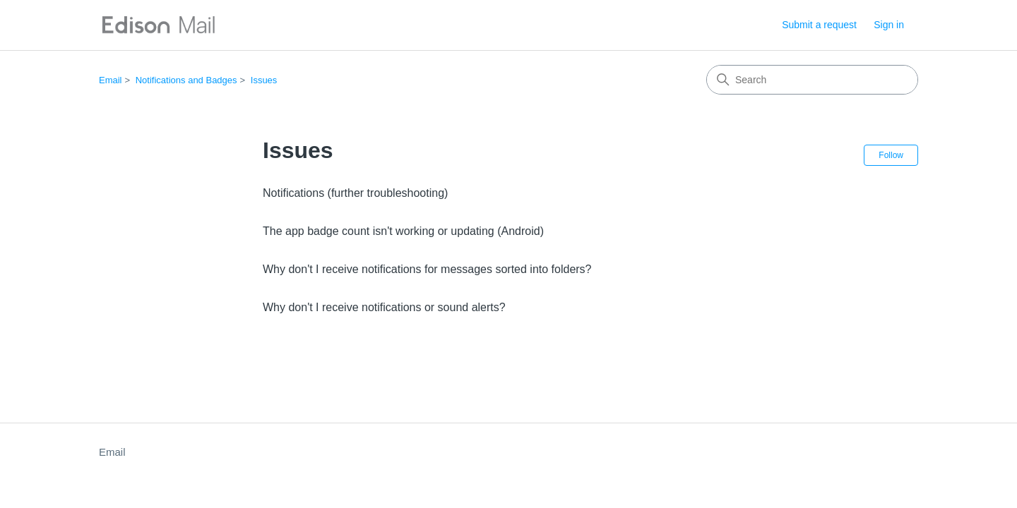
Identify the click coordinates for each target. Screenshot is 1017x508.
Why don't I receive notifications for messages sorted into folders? (427, 269)
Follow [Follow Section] (891, 155)
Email (110, 80)
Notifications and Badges (186, 80)
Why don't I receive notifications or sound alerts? (384, 307)
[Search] (812, 80)
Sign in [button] (889, 24)
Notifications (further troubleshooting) (355, 193)
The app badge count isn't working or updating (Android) (403, 231)
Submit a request (819, 24)
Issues (264, 80)
